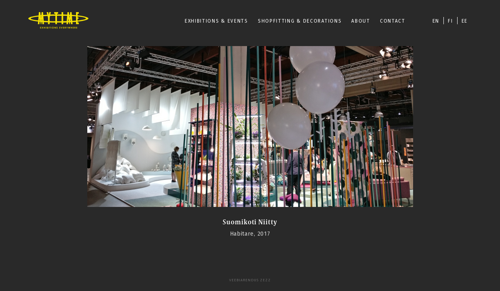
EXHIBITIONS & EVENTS (216, 21)
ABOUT (360, 21)
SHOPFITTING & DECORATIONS (300, 21)
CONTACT (392, 21)
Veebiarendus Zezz (250, 280)
